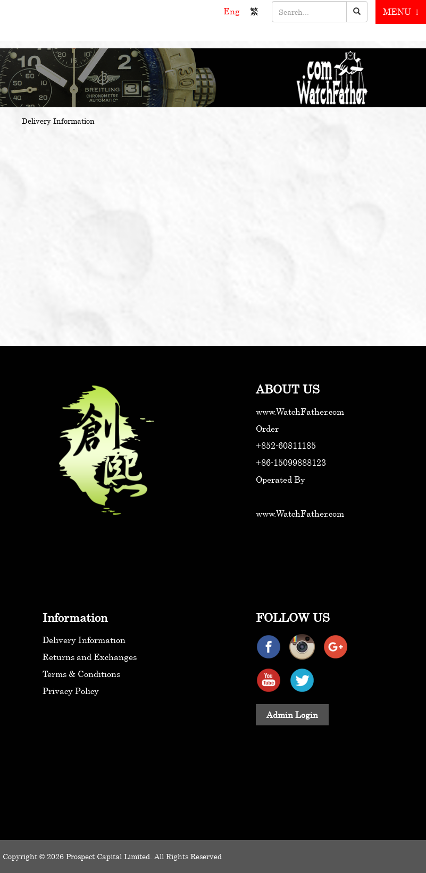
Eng (232, 11)
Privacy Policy (71, 691)
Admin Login (292, 714)
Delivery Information (84, 640)
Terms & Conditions (81, 674)
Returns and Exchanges (90, 657)
